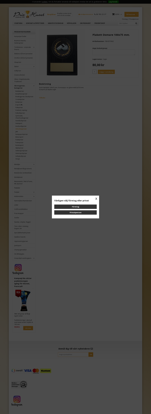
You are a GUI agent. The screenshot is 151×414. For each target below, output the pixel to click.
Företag (75, 206)
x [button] (96, 198)
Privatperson (75, 212)
